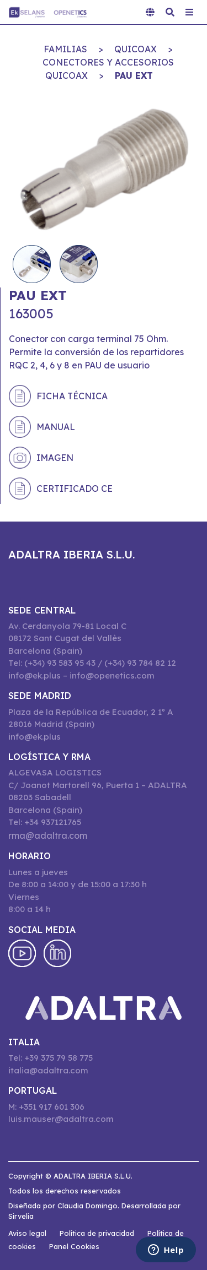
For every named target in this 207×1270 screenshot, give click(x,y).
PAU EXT (134, 75)
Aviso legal (27, 1233)
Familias (65, 49)
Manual (55, 426)
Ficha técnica (72, 395)
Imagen (54, 457)
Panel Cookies (74, 1246)
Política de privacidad (97, 1233)
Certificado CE (74, 488)
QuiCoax (135, 49)
